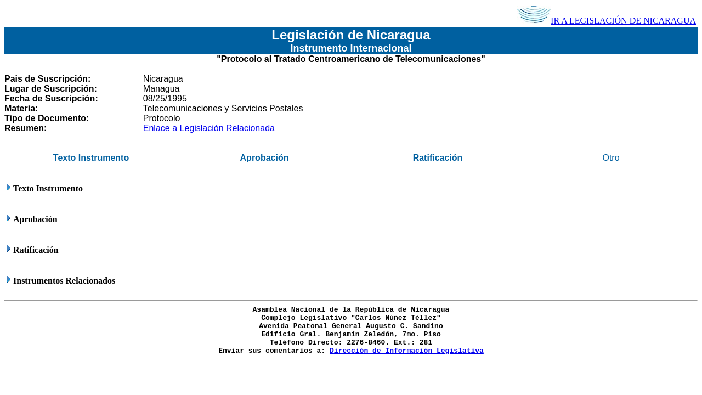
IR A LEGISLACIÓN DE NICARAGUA (606, 20)
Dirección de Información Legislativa (407, 351)
